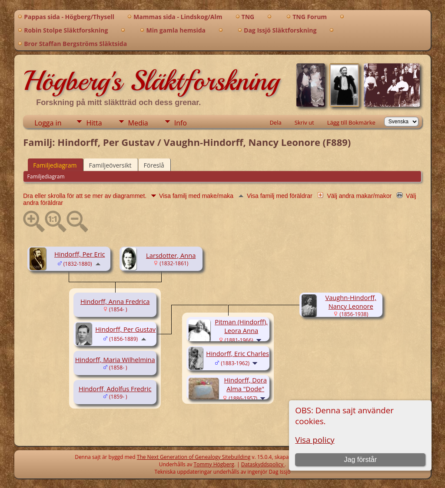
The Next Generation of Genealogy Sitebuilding (194, 457)
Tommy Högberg (214, 464)
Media (138, 123)
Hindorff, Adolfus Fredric (115, 388)
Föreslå (154, 165)
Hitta (94, 123)
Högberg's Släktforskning (151, 80)
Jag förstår (360, 459)
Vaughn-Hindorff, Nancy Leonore (350, 301)
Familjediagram (54, 165)
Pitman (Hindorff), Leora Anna (241, 326)
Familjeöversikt (110, 165)
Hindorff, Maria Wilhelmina (115, 359)
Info (180, 123)
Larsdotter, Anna (171, 255)
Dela (275, 122)
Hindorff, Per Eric (79, 254)
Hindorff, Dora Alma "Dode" (245, 384)
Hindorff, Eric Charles (237, 353)
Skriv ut (304, 122)
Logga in (47, 123)
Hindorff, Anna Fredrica (115, 301)
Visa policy (314, 439)
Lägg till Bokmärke (351, 122)
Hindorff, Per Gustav (125, 329)
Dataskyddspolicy (263, 464)
